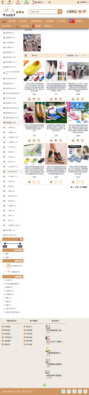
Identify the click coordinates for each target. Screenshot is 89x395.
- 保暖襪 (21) (11, 132)
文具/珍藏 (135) (11, 235)
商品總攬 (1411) (11, 62)
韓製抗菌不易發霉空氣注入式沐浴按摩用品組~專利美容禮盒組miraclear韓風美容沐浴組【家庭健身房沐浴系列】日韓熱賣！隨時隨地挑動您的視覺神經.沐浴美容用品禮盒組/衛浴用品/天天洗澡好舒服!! (54, 376)
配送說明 (28, 337)
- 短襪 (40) (10, 181)
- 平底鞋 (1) (10, 157)
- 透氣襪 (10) (11, 206)
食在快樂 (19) (10, 230)
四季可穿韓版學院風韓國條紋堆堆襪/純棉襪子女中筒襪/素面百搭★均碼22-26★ (34, 128)
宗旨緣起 (6, 326)
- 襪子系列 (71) (12, 196)
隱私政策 (6, 330)
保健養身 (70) (10, 52)
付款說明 (28, 333)
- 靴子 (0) (10, 220)
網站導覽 (28, 341)
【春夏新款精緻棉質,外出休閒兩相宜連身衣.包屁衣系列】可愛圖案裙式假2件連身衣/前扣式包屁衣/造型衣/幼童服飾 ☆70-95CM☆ (54, 364)
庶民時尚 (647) (11, 88)
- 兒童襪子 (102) (12, 137)
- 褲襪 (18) (10, 191)
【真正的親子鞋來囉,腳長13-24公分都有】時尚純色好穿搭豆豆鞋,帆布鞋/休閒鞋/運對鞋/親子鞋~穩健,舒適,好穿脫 (34, 87)
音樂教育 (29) (10, 38)
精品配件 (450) (11, 103)
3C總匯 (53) (10, 47)
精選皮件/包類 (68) (12, 108)
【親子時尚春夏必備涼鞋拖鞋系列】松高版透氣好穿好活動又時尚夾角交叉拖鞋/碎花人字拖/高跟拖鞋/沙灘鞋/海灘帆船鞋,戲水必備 (34, 170)
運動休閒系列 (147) (12, 118)
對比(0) (34, 55)
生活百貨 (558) (11, 98)
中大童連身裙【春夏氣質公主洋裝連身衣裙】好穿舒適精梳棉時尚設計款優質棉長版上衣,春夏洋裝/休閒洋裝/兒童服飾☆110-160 (54, 330)
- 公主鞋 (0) (10, 147)
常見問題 (28, 344)
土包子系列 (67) (11, 79)
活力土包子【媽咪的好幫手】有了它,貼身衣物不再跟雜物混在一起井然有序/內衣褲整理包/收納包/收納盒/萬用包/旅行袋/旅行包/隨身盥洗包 (54, 342)
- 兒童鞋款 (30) (12, 142)
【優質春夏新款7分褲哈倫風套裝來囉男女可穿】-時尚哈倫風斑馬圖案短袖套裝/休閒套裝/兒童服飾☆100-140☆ (54, 353)
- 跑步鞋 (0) (10, 201)
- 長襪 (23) (10, 211)
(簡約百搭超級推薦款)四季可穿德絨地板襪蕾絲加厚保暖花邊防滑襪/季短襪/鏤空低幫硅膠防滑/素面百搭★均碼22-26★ (56, 87)
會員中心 (28, 326)
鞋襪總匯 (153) (11, 123)
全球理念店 (7, 337)
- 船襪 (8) (10, 186)
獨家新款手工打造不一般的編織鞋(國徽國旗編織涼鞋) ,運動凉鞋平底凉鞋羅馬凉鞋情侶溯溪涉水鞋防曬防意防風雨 (78, 87)
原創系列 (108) (11, 57)
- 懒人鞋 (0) (10, 162)
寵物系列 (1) (10, 83)
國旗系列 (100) (11, 67)
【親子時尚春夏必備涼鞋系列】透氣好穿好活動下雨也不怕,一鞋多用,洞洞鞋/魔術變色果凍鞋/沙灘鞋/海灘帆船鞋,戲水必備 (78, 128)
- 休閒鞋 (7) (10, 127)
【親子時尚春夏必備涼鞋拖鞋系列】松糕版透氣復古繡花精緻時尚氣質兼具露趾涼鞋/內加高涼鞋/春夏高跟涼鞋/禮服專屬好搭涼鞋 (56, 170)
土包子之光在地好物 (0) (12, 73)
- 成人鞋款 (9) (11, 171)
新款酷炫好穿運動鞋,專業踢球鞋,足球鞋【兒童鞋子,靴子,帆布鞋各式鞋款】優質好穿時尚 (56, 128)
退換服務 (28, 330)
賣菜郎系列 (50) (11, 113)
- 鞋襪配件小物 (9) (13, 225)
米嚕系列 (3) (10, 33)
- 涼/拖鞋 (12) (11, 176)
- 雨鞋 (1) (10, 215)
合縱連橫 (6, 341)
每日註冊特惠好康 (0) (13, 93)
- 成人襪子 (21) (12, 167)
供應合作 (6, 344)
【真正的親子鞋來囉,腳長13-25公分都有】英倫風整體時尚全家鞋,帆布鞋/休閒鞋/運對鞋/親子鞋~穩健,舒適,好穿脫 (78, 170)
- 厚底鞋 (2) (10, 152)
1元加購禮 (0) (10, 42)
